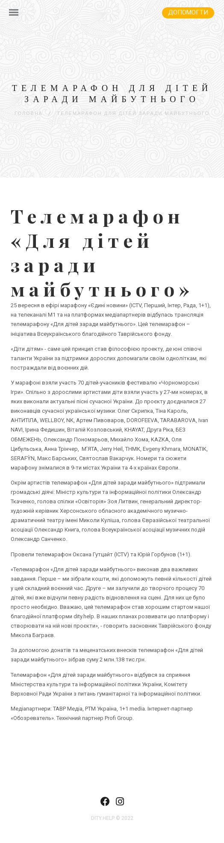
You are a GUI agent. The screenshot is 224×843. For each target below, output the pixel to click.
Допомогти (188, 12)
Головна (29, 113)
